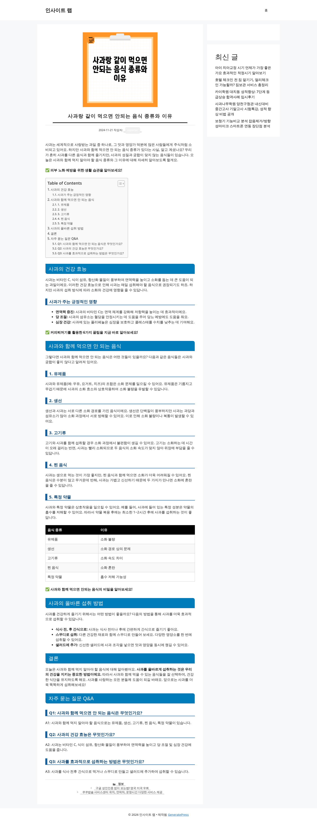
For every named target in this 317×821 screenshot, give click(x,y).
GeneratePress (178, 815)
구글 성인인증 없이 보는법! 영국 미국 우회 (122, 788)
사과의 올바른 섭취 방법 (67, 228)
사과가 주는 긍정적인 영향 (74, 195)
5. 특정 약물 (65, 223)
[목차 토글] (119, 183)
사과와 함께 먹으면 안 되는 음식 (72, 200)
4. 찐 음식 (64, 219)
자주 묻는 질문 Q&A (64, 239)
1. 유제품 (63, 204)
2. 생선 (62, 209)
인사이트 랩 (58, 10)
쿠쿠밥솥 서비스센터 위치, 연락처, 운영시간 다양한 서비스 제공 (122, 792)
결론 (54, 233)
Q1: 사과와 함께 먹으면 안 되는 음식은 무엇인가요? (90, 244)
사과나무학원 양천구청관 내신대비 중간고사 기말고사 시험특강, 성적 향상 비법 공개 (243, 108)
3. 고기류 (63, 214)
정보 (121, 784)
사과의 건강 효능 (62, 189)
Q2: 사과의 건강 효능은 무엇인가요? (80, 248)
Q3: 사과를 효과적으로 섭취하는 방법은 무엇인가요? (91, 253)
